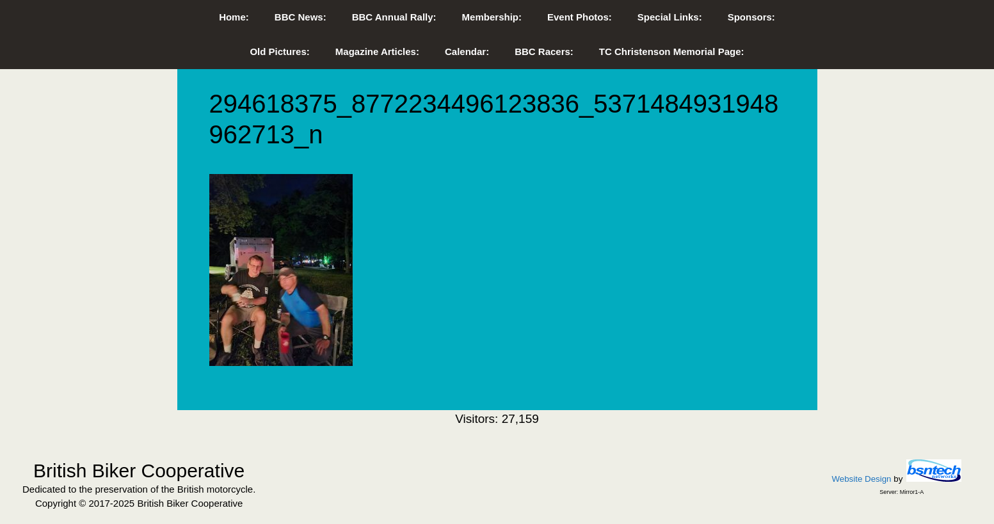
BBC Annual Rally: (394, 17)
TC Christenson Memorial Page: (671, 51)
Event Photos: (579, 17)
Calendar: (467, 51)
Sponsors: (751, 17)
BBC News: (300, 17)
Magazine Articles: (377, 51)
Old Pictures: (279, 51)
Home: (234, 17)
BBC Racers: (544, 51)
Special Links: (669, 17)
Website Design (861, 479)
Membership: (492, 17)
